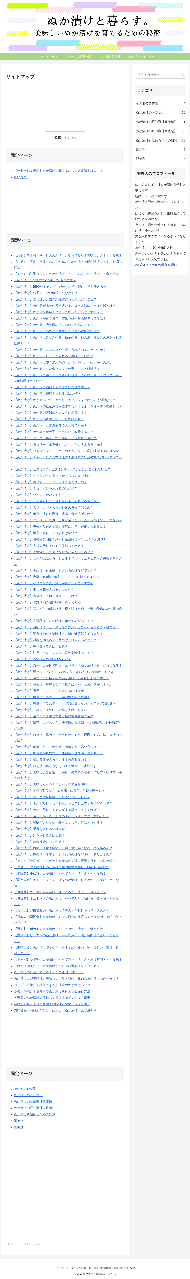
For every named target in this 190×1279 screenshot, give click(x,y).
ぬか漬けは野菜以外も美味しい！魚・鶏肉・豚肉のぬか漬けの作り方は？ (66, 978)
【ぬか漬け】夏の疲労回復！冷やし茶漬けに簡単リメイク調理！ (60, 539)
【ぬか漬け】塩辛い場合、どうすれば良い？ (46, 533)
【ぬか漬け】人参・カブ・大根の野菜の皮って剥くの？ (53, 507)
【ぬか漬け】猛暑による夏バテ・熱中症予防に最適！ (52, 697)
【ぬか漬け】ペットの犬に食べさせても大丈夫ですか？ (53, 475)
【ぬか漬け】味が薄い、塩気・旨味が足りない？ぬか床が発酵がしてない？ (68, 520)
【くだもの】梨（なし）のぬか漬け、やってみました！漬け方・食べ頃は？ (68, 274)
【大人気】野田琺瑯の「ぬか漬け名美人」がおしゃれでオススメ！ (61, 910)
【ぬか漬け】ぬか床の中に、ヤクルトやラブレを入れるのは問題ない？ (65, 400)
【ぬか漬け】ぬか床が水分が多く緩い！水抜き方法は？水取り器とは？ (65, 306)
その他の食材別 (25, 1089)
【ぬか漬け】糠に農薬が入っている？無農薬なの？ (50, 759)
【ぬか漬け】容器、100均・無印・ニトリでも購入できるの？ (58, 577)
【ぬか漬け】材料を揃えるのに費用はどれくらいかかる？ (55, 640)
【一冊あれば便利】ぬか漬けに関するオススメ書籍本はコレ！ (58, 170)
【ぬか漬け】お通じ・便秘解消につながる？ (46, 293)
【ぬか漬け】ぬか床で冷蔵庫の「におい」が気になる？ (53, 325)
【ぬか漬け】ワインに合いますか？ (39, 495)
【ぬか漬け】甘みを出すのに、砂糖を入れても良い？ (52, 710)
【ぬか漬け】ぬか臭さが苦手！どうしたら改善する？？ (53, 432)
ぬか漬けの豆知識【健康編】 (34, 1101)
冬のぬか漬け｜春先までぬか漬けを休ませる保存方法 (52, 991)
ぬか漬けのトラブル (28, 1095)
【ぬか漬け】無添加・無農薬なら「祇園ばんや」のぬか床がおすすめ (63, 684)
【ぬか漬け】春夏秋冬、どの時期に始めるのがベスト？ (53, 621)
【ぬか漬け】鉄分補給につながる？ (39, 841)
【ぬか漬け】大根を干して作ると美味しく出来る (49, 546)
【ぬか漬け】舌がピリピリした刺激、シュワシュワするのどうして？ (63, 803)
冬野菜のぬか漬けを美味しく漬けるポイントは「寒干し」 (55, 997)
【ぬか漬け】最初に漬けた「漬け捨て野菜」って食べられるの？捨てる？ (66, 627)
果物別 (18, 1120)
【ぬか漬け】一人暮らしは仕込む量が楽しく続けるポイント (57, 501)
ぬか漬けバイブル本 (126, 1267)
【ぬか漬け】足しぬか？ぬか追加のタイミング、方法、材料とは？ (61, 816)
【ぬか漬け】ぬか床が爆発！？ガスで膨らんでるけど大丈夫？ (58, 312)
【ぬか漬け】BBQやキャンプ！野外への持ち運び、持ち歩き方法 (60, 287)
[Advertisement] (35, 105)
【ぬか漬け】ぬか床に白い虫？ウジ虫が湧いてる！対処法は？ (58, 369)
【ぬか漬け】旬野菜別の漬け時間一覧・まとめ (47, 602)
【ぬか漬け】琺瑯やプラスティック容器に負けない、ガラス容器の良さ (65, 703)
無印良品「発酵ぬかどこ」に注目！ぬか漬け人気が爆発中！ (57, 1010)
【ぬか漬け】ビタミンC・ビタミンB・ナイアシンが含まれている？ (62, 469)
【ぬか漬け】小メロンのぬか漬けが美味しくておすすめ (53, 583)
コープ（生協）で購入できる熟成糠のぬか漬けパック (52, 985)
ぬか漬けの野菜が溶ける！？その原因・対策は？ (49, 972)
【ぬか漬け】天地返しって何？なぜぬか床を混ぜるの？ (53, 552)
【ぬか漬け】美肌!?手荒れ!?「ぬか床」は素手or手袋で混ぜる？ (59, 791)
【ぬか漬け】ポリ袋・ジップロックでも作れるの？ (50, 482)
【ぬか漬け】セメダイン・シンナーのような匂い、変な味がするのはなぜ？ (68, 451)
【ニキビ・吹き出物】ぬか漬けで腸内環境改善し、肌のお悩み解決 (61, 867)
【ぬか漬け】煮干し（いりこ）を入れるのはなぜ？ (50, 691)
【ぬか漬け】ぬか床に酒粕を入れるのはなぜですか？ (52, 387)
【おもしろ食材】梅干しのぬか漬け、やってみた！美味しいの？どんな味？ (68, 255)
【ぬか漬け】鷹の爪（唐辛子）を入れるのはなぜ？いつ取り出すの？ (63, 854)
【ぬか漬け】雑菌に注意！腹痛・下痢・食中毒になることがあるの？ (63, 848)
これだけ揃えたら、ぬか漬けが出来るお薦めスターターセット (58, 966)
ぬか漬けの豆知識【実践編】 (34, 1108)
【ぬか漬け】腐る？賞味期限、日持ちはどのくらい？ (52, 797)
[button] (182, 75)
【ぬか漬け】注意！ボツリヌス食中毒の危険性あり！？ (53, 653)
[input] (160, 75)
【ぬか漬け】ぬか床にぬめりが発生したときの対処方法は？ (57, 331)
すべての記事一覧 (81, 1267)
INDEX (57, 137)
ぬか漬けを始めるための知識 (34, 1114)
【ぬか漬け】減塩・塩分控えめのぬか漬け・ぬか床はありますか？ (61, 678)
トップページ (59, 1267)
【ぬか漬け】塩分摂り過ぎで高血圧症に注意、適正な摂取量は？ (60, 526)
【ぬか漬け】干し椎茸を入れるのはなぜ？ (44, 589)
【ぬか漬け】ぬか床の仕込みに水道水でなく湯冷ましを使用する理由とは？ (68, 406)
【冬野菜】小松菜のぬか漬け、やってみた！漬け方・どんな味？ (60, 873)
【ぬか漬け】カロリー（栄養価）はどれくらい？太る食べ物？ (58, 444)
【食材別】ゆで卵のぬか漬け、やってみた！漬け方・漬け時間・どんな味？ (68, 959)
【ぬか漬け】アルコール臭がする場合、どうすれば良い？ (55, 438)
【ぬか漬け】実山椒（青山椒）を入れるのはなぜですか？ (55, 570)
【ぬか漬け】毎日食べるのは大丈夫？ (41, 646)
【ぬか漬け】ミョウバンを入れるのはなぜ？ (46, 488)
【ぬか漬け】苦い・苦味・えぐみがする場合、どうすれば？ (57, 810)
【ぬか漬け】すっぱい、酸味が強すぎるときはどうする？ (55, 299)
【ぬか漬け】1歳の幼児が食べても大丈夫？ (45, 280)
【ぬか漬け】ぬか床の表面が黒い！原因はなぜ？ (49, 419)
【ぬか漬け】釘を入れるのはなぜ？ (39, 835)
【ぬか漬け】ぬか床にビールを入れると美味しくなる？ (53, 356)
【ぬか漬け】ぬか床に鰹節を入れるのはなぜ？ (47, 393)
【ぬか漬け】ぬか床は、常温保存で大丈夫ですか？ (50, 425)
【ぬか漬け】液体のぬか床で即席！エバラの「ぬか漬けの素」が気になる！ (68, 665)
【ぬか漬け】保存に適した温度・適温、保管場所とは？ (53, 514)
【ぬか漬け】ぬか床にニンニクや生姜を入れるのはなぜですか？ (60, 350)
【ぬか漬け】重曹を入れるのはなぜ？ (41, 829)
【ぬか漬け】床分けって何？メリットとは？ (46, 596)
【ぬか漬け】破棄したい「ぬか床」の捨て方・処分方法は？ (57, 747)
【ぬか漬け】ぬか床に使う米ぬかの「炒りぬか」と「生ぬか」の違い (63, 362)
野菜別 (18, 1127)
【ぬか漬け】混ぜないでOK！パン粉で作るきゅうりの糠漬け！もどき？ (65, 672)
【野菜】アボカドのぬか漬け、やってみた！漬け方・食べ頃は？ (60, 929)
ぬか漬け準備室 (103, 1267)
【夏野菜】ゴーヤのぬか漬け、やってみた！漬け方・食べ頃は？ (60, 892)
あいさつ (20, 177)
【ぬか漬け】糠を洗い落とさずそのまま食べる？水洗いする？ (58, 766)
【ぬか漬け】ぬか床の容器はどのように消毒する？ (50, 412)
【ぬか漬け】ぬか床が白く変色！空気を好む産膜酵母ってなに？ (60, 318)
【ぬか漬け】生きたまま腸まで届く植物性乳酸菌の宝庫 (53, 716)
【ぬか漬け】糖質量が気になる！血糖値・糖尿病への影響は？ (58, 753)
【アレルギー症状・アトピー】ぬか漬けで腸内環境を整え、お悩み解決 (65, 861)
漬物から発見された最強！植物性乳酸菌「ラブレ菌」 (52, 1004)
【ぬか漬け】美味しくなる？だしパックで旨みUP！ (51, 784)
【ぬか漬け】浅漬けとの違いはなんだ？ (42, 659)
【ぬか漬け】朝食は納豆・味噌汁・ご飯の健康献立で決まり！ (58, 633)
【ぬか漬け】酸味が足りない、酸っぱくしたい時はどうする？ (58, 823)
